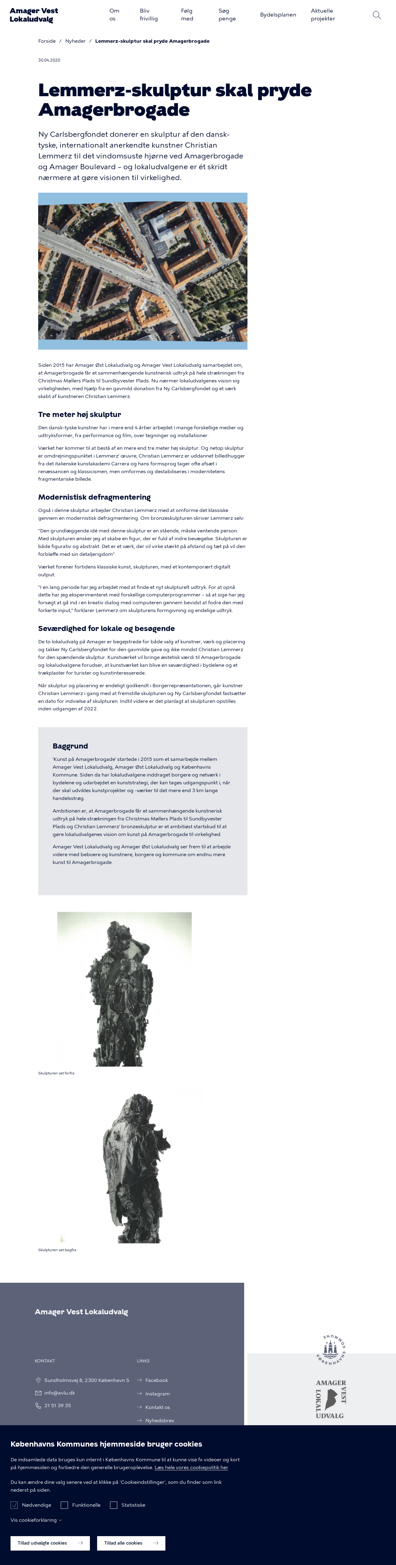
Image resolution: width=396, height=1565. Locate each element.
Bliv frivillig (149, 15)
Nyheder (75, 41)
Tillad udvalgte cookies (50, 1552)
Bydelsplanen (278, 14)
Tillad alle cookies (131, 1552)
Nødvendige (36, 1514)
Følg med (187, 15)
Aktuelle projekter (323, 15)
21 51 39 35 (51, 1405)
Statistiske (133, 1514)
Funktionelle (86, 1514)
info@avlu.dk (53, 1393)
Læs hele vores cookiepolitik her (191, 1476)
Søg (377, 15)
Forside (47, 41)
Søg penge (227, 15)
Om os (114, 15)
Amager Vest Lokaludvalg (34, 15)
